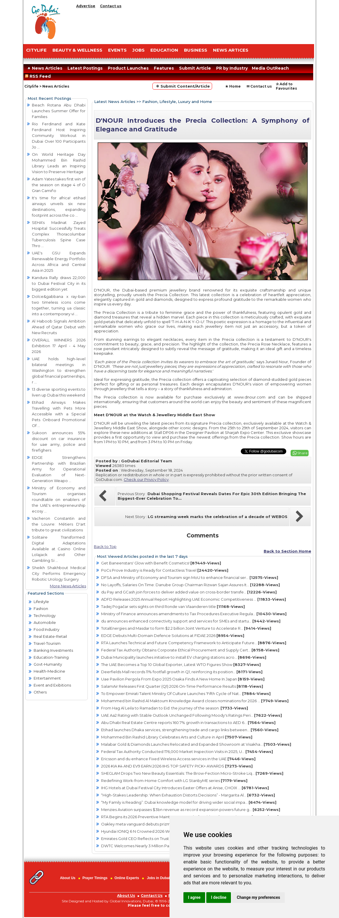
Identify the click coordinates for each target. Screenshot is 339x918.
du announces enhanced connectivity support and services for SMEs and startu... (190, 621)
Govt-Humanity (48, 664)
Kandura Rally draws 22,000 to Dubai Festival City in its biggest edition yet (58, 283)
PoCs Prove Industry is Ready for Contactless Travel (164, 570)
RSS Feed (39, 76)
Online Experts (126, 878)
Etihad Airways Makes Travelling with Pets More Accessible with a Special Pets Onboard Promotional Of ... (58, 414)
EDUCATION (164, 50)
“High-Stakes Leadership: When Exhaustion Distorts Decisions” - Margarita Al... (188, 795)
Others (40, 692)
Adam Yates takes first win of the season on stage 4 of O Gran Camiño (58, 185)
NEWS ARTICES (230, 50)
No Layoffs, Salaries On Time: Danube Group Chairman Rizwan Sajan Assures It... (190, 584)
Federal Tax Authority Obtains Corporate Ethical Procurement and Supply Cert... (190, 650)
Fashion (41, 608)
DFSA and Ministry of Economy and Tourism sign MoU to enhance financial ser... (189, 577)
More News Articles (68, 586)
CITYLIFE (36, 50)
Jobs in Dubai (158, 878)
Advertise (85, 6)
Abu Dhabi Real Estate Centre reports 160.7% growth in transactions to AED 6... (188, 722)
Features (164, 68)
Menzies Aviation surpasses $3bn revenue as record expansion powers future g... (190, 809)
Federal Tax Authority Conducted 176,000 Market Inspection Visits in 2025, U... (187, 751)
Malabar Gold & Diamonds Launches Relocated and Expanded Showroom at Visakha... (196, 744)
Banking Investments (53, 650)
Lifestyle (41, 601)
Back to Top (105, 546)
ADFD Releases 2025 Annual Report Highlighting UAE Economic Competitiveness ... (193, 599)
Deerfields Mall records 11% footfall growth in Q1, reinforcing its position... (182, 671)
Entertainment (47, 678)
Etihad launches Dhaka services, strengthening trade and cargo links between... (189, 729)
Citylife (31, 86)
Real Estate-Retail (50, 636)
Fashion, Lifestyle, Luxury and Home (177, 101)
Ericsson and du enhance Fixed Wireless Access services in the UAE (178, 758)
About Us (67, 878)
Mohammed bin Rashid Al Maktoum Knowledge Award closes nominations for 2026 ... (195, 700)
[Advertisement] (194, 25)
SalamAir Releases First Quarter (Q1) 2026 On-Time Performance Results (182, 686)
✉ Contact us (259, 86)
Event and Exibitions (52, 685)
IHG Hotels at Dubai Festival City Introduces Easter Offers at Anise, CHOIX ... (185, 787)
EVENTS (117, 50)
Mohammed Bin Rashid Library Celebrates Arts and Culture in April (176, 737)
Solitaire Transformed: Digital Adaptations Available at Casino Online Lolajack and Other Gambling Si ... (58, 549)
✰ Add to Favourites (286, 86)
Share (302, 453)
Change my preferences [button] (258, 897)
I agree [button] (194, 897)
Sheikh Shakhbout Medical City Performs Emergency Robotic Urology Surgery (58, 573)
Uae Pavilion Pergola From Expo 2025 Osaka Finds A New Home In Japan (183, 679)
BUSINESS (195, 50)
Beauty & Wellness (77, 50)
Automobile (45, 622)
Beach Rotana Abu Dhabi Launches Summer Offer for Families (58, 111)
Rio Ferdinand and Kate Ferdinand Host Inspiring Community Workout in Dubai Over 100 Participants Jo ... (58, 135)
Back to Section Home (287, 551)
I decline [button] (218, 897)
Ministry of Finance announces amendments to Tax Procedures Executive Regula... (194, 613)
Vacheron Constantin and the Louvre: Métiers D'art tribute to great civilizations (58, 524)
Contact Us (152, 895)
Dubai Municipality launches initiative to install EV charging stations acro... (183, 657)
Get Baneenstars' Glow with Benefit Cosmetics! (161, 563)
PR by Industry (232, 68)
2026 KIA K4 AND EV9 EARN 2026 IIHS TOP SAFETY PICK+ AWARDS (177, 766)
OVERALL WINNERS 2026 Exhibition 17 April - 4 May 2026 (58, 346)
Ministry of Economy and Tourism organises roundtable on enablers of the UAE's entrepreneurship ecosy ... (58, 499)
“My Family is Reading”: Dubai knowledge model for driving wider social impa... (188, 802)
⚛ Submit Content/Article (182, 86)
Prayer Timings (94, 878)
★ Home (233, 86)
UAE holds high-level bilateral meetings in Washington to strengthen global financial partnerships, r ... (58, 370)
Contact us (110, 6)
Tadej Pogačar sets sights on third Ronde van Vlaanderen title (173, 606)
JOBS (138, 50)
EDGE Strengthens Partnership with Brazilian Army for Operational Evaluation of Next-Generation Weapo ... (58, 469)
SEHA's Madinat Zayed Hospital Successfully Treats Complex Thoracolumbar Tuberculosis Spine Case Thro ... (58, 234)
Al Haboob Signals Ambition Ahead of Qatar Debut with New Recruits (58, 327)
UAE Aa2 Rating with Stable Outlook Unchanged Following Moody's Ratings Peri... (191, 715)
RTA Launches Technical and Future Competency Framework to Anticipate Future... (193, 642)
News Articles (44, 68)
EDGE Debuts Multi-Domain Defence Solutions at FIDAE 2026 (172, 635)
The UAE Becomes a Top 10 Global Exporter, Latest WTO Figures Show (181, 664)
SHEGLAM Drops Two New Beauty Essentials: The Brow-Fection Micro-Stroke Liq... (192, 773)
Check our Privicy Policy (146, 479)
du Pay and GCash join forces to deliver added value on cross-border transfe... (189, 592)
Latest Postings (85, 68)
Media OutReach (270, 68)
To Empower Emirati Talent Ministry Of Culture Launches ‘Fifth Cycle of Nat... (186, 693)
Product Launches (128, 68)
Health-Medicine (49, 671)
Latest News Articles (114, 101)
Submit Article (195, 68)
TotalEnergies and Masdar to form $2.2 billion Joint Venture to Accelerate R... (186, 628)
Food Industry (46, 629)
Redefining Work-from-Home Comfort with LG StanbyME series (174, 780)
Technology (45, 615)
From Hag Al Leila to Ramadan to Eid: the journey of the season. (174, 708)
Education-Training (51, 657)
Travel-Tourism (47, 643)
